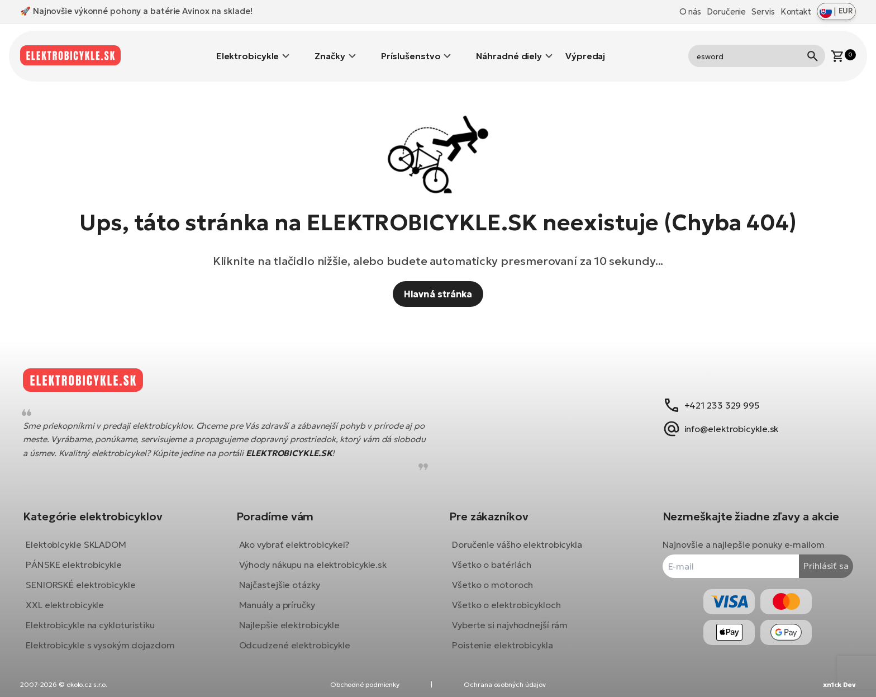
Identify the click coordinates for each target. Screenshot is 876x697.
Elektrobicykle (247, 47)
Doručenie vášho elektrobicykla (517, 536)
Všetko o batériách (491, 556)
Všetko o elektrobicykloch (506, 596)
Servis (762, 11)
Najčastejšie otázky (283, 576)
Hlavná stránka (438, 277)
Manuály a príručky (281, 596)
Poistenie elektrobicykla (502, 636)
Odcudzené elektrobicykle (299, 636)
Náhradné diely (509, 47)
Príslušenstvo (411, 47)
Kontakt (795, 11)
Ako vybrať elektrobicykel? (298, 536)
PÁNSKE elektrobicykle (82, 556)
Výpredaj (585, 47)
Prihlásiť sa (817, 557)
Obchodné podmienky (364, 684)
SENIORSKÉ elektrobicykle (89, 576)
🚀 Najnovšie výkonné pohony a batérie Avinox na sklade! (136, 11)
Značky (330, 47)
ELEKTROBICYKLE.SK (331, 444)
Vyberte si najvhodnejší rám (510, 616)
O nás (690, 11)
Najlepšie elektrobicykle (293, 616)
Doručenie (726, 11)
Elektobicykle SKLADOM (84, 536)
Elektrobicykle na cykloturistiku (98, 616)
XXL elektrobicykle (73, 596)
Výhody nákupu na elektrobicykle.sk (317, 556)
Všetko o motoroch (492, 576)
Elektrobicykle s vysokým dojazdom (108, 636)
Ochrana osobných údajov (505, 684)
